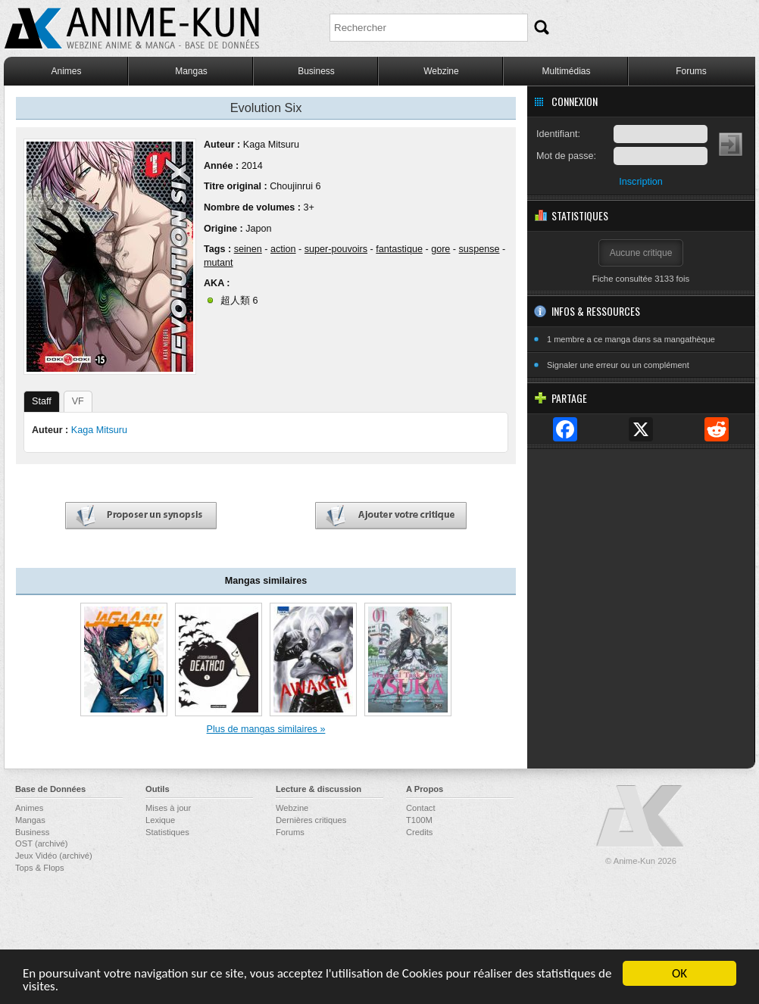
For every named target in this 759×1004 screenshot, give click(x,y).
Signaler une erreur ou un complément (618, 364)
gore (440, 249)
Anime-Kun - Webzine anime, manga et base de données (132, 28)
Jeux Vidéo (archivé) (53, 855)
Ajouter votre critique (391, 516)
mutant (218, 262)
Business (316, 71)
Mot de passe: (566, 156)
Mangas (191, 71)
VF (78, 401)
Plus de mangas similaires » (266, 729)
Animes (66, 71)
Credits (419, 832)
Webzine (440, 71)
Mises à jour (168, 807)
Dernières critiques (311, 820)
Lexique (160, 820)
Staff (42, 401)
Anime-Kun (640, 816)
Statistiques (167, 832)
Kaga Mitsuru (271, 144)
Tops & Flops (39, 867)
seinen (248, 249)
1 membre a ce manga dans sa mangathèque (631, 339)
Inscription (640, 181)
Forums (691, 71)
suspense (479, 249)
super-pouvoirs (336, 249)
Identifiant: (558, 134)
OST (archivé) (41, 843)
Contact (421, 807)
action (283, 249)
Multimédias (566, 71)
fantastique (399, 249)
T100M (419, 820)
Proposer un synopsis (141, 516)
